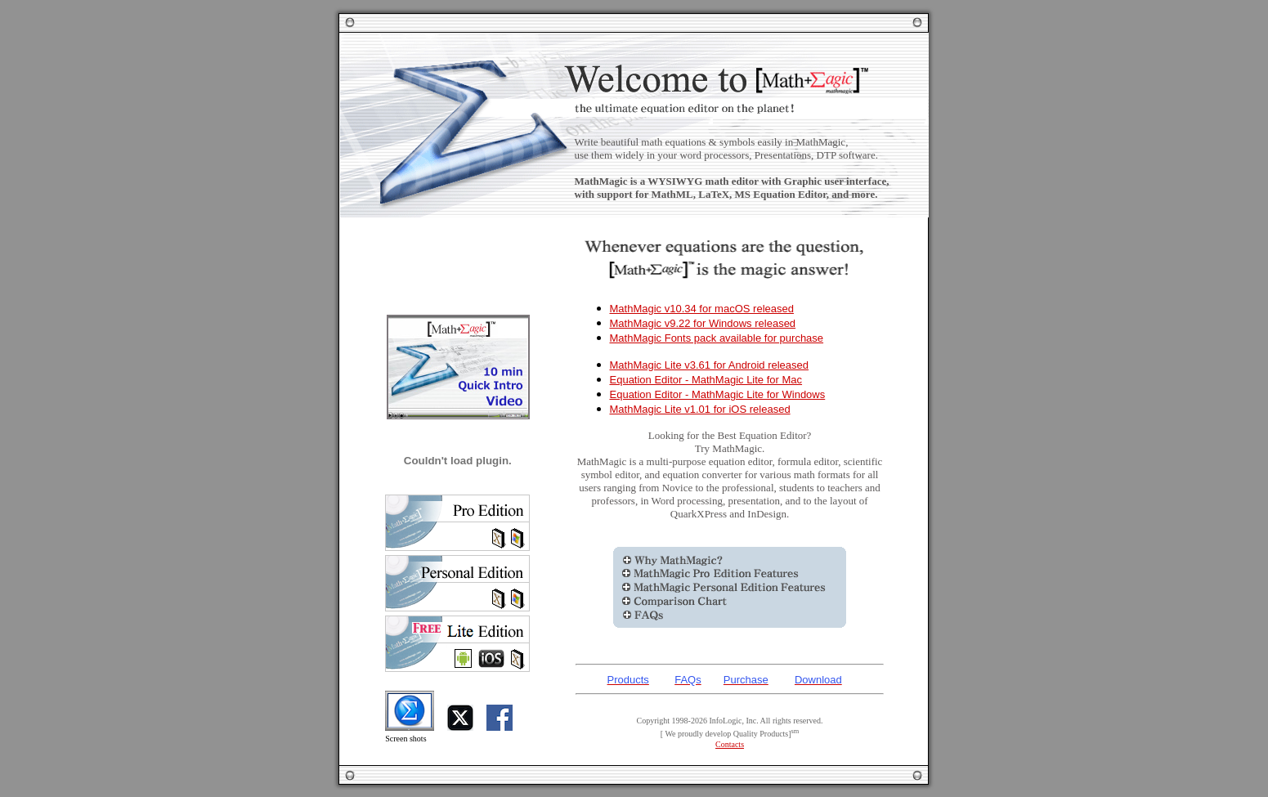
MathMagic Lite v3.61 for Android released (709, 365)
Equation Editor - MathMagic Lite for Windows (718, 394)
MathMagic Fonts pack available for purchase (717, 338)
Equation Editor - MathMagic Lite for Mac (706, 380)
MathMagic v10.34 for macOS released (702, 308)
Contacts (729, 744)
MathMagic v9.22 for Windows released (703, 323)
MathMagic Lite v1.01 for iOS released (700, 409)
